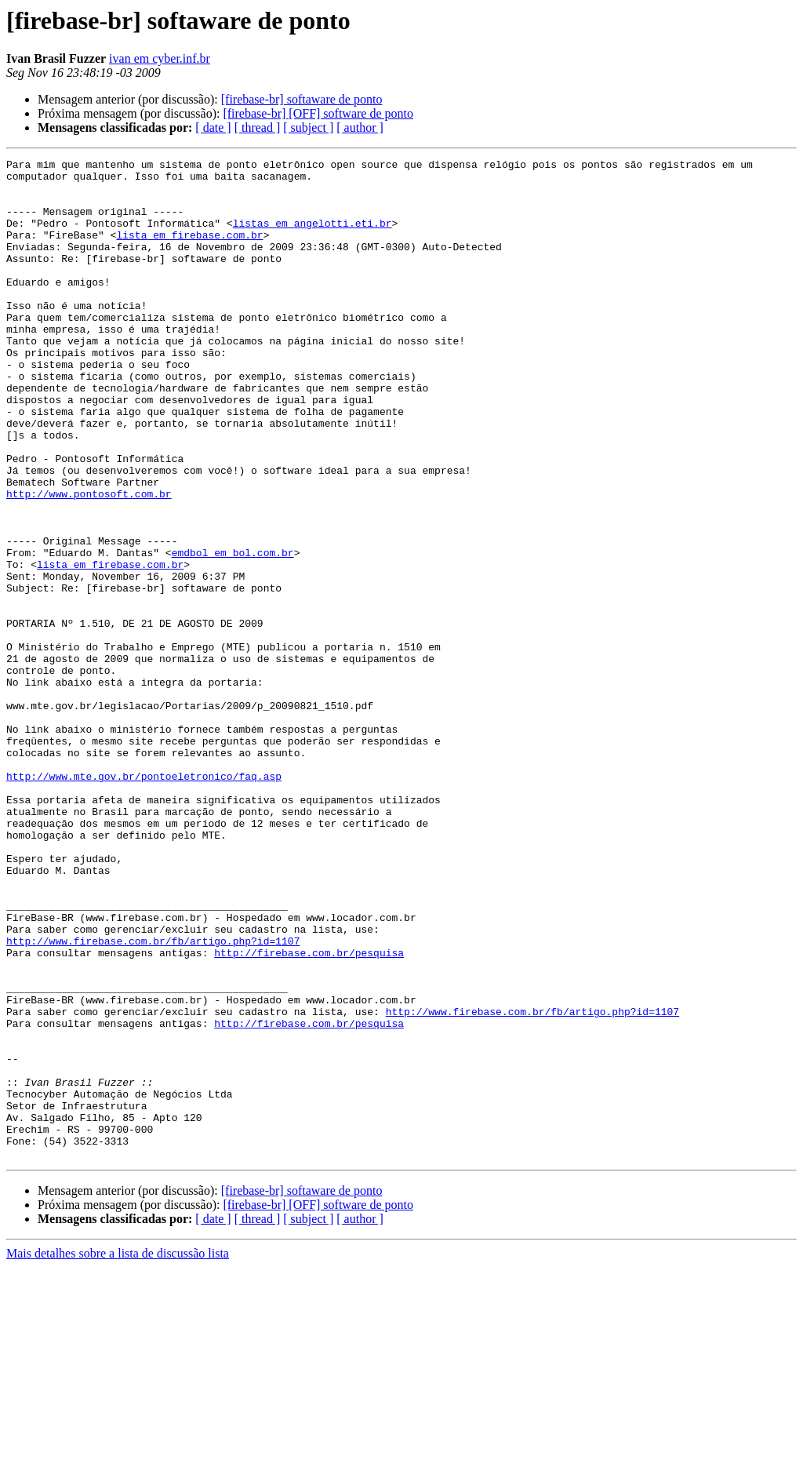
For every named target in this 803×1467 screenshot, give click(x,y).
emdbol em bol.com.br (233, 632)
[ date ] (213, 127)
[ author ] (359, 127)
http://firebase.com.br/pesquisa (309, 1112)
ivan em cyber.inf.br (159, 58)
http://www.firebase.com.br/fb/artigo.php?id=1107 (153, 1098)
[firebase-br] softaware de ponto (302, 99)
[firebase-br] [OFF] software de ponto (318, 113)
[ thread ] (257, 127)
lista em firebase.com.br (189, 251)
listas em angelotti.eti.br (312, 237)
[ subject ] (308, 127)
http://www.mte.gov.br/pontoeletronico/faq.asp (144, 901)
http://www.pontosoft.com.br (89, 562)
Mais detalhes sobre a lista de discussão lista (117, 1453)
